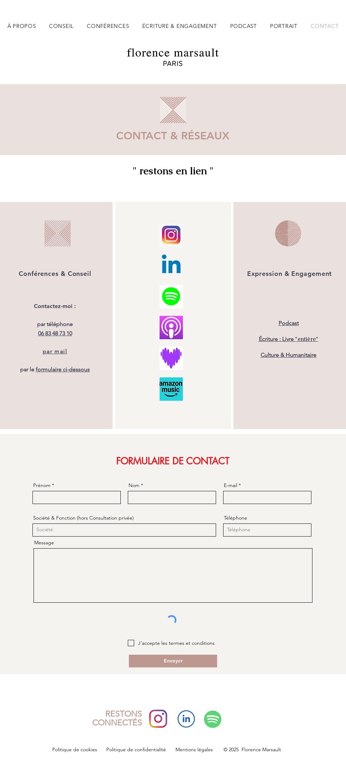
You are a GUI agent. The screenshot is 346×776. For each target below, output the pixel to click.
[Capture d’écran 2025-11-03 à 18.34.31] (171, 327)
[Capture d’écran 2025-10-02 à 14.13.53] (171, 358)
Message (44, 542)
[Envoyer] (173, 661)
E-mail (230, 485)
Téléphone (235, 517)
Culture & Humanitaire (288, 355)
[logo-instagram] (171, 235)
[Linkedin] (171, 266)
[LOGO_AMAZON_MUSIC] (171, 389)
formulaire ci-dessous (63, 369)
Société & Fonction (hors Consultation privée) (83, 517)
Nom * (136, 485)
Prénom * (43, 485)
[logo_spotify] (171, 296)
